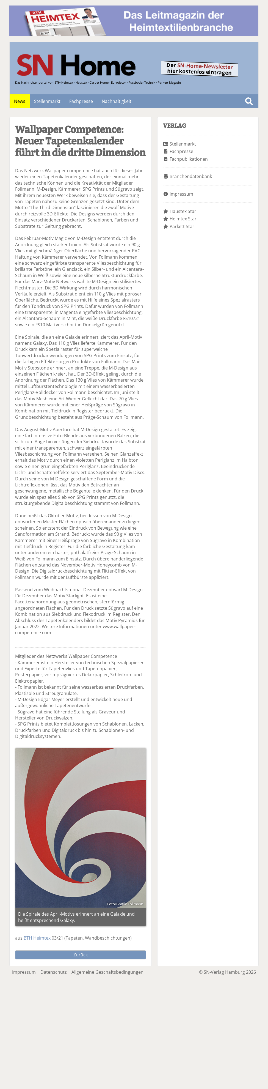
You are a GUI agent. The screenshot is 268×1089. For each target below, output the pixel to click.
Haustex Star (183, 211)
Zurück (80, 955)
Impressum (181, 194)
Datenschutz (53, 972)
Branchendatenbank (191, 176)
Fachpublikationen (189, 159)
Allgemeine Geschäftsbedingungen (107, 972)
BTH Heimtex (37, 938)
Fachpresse (81, 101)
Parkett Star (182, 226)
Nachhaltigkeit (116, 101)
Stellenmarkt (47, 101)
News (19, 101)
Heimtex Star (183, 219)
